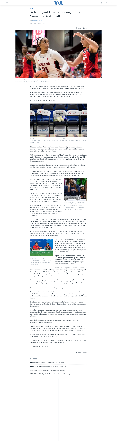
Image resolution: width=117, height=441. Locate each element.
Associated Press (37, 20)
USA (31, 8)
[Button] (78, 28)
